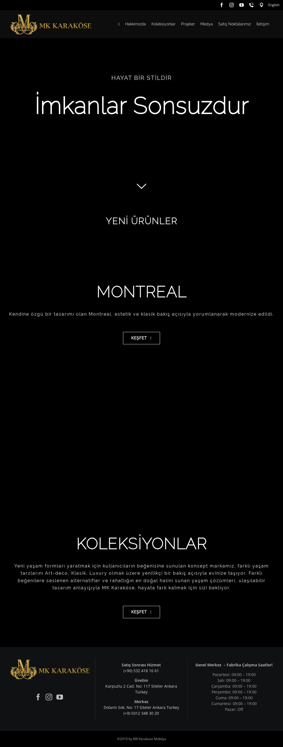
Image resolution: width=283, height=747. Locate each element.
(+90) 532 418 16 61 (141, 670)
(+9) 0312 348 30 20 (141, 713)
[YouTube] (59, 697)
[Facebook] (38, 697)
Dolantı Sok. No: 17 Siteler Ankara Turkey (141, 707)
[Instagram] (49, 697)
